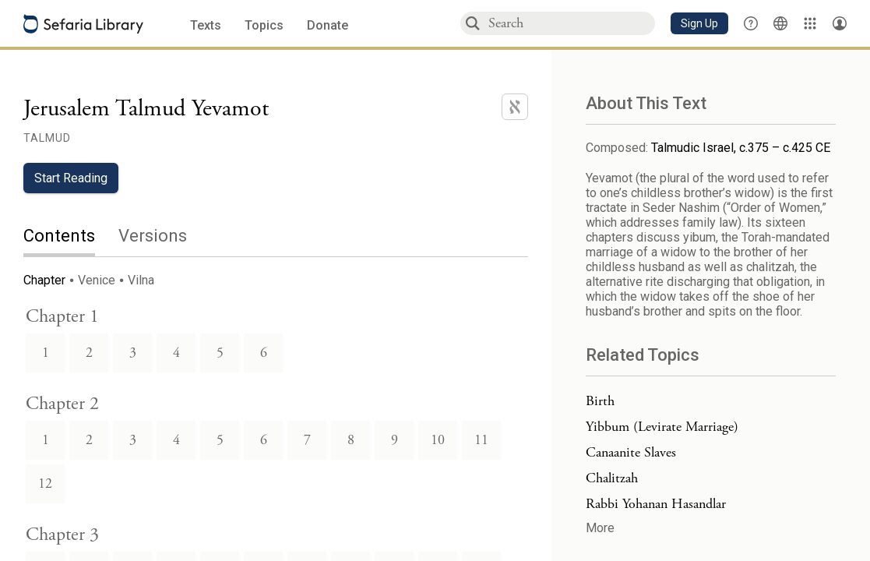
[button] (699, 23)
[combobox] (571, 23)
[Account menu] (840, 23)
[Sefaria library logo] (83, 24)
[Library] (810, 23)
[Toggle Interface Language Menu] (780, 23)
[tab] (70, 237)
